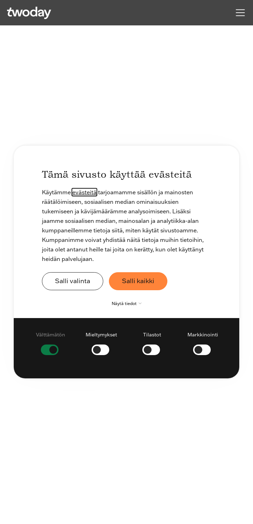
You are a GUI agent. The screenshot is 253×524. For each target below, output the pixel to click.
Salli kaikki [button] (138, 281)
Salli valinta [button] (72, 281)
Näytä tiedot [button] (128, 303)
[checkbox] (50, 343)
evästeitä (84, 192)
